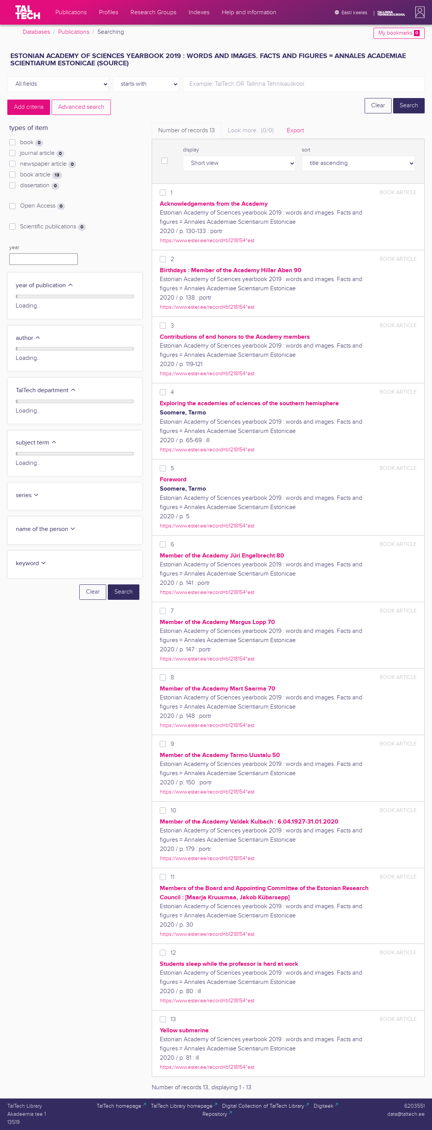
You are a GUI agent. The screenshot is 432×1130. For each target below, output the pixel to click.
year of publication (45, 285)
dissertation (39, 186)
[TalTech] (27, 12)
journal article (42, 153)
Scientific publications (53, 227)
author (28, 338)
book (31, 142)
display (191, 150)
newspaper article (48, 164)
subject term (36, 442)
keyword (31, 563)
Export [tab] (295, 130)
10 (173, 810)
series (27, 495)
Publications (73, 32)
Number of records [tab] (186, 130)
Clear (378, 105)
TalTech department (46, 390)
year (14, 248)
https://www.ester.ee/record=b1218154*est (207, 240)
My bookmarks (399, 33)
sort (306, 150)
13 (173, 1019)
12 (173, 953)
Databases (36, 32)
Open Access (42, 206)
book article (41, 175)
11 (172, 877)
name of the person (46, 529)
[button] (418, 12)
